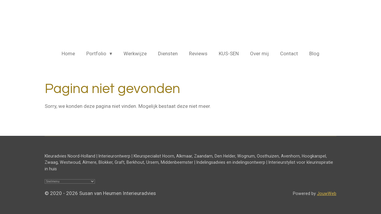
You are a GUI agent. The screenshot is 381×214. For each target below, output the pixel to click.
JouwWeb (326, 193)
